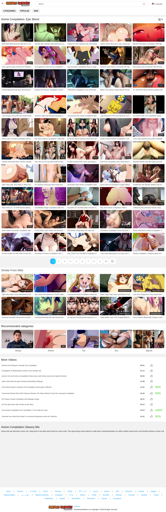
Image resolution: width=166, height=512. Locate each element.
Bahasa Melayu (9, 482)
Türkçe (156, 482)
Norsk (8, 478)
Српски (104, 485)
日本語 (69, 478)
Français (58, 478)
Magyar (153, 478)
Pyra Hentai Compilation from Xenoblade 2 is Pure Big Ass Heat (24, 409)
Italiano (82, 482)
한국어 (45, 478)
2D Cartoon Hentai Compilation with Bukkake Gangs (20, 398)
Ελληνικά (129, 478)
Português (59, 482)
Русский (131, 482)
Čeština (141, 478)
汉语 (117, 478)
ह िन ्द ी (83, 478)
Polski (94, 482)
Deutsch (20, 478)
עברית (71, 482)
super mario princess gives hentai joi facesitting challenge (22, 380)
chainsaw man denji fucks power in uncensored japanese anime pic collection (29, 415)
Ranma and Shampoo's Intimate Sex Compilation (19, 365)
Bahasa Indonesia (42, 482)
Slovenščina (76, 485)
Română (106, 482)
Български (117, 485)
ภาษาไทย (33, 478)
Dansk (106, 478)
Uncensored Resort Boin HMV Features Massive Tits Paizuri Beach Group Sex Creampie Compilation (38, 392)
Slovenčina (91, 485)
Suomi (95, 478)
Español (144, 482)
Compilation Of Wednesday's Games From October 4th (21, 370)
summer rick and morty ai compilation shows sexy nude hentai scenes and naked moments (34, 375)
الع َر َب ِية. (25, 482)
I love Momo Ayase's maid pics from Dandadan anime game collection (27, 386)
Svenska (119, 482)
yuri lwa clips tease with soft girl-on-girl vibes (17, 403)
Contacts (77, 500)
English (62, 485)
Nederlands (49, 485)
